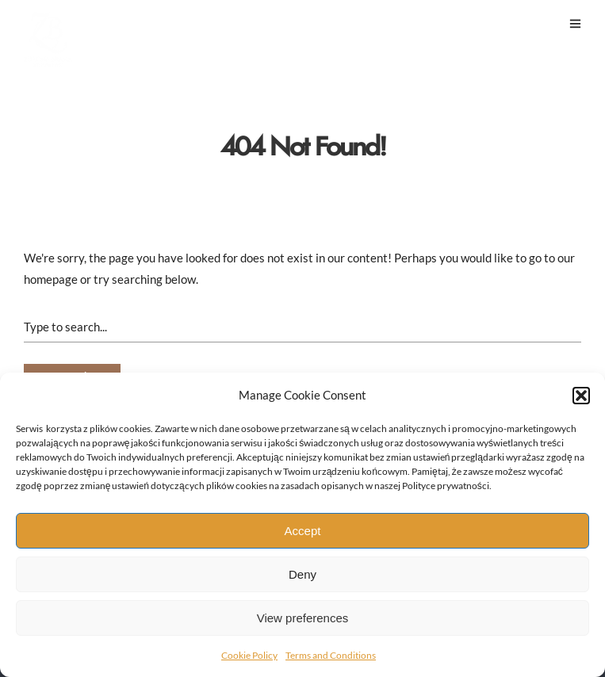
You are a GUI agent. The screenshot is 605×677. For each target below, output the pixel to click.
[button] (581, 396)
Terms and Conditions (330, 655)
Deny (302, 574)
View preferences (303, 618)
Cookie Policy (249, 655)
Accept (303, 530)
